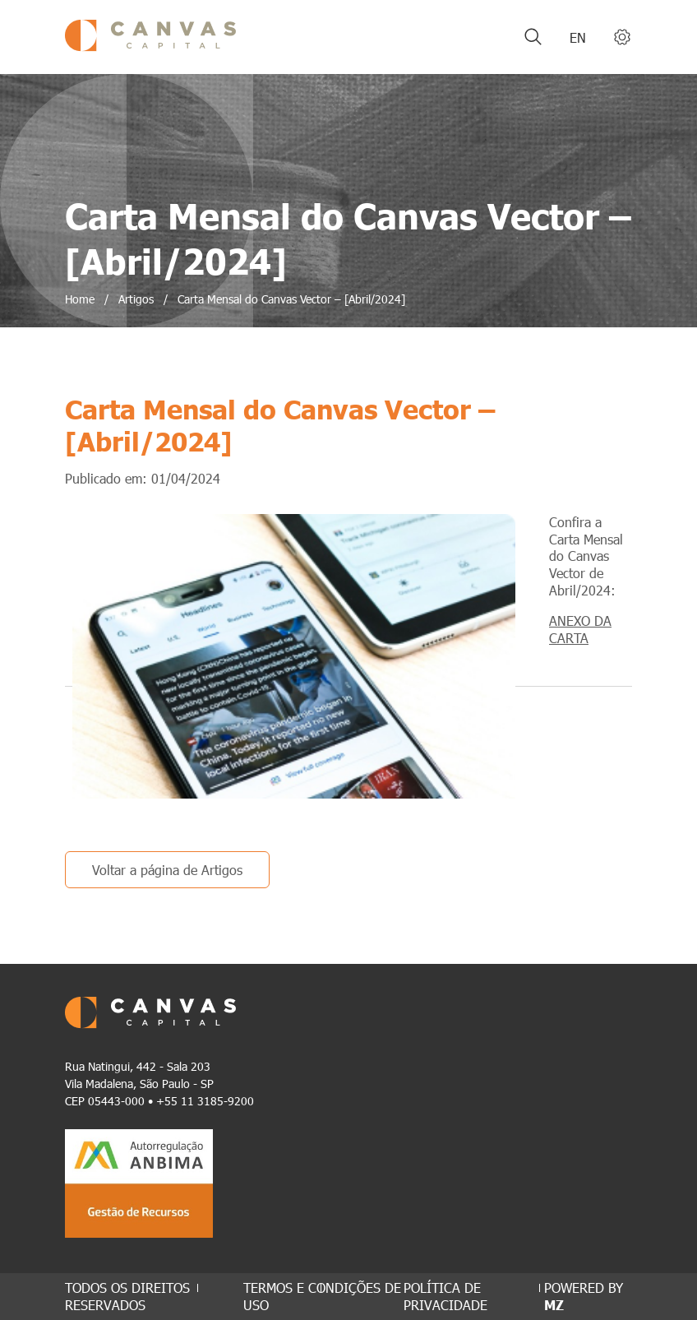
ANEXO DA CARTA (580, 629)
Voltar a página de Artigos (167, 870)
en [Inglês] (578, 37)
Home (80, 299)
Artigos (136, 299)
